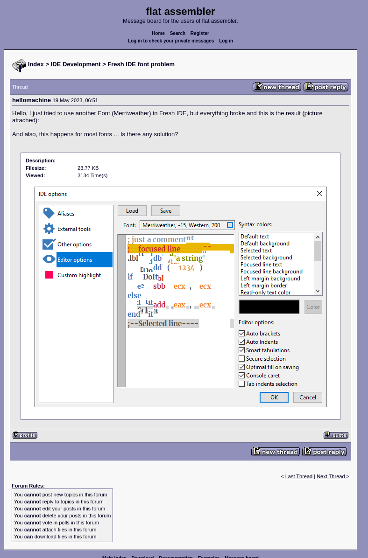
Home (158, 33)
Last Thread (299, 476)
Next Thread (331, 476)
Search (177, 33)
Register (200, 33)
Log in (226, 40)
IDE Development (76, 64)
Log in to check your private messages (171, 40)
